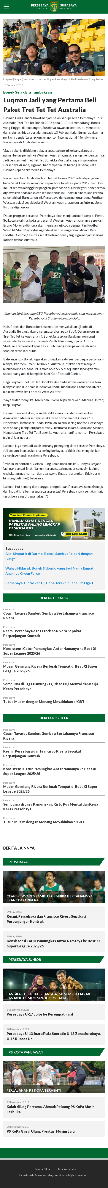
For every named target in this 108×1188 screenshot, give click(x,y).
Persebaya (9, 609)
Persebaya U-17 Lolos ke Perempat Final (40, 1014)
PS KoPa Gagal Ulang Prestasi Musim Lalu (41, 1131)
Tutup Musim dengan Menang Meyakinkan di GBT (43, 702)
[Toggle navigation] (6, 7)
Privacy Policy (42, 1169)
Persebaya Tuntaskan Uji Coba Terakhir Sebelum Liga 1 (49, 583)
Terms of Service (67, 1169)
